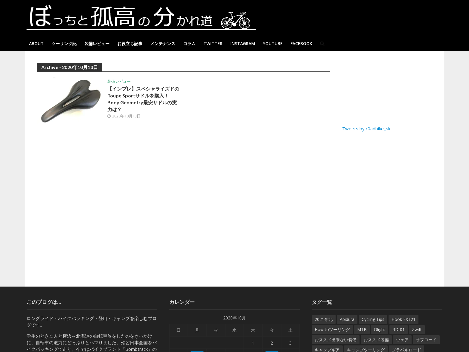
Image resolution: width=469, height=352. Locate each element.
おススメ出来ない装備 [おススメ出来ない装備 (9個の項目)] (336, 339)
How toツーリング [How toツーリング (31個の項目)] (332, 329)
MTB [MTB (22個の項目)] (362, 329)
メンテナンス (162, 43)
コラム (189, 43)
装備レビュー (96, 43)
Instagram (242, 43)
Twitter (213, 43)
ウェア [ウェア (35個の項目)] (402, 339)
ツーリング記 (64, 43)
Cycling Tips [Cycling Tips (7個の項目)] (373, 319)
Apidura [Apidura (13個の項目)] (347, 319)
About (36, 43)
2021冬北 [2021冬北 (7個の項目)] (324, 319)
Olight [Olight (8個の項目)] (379, 329)
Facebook (301, 43)
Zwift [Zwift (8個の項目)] (417, 329)
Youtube (273, 43)
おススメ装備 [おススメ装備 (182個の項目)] (376, 339)
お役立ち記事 (129, 43)
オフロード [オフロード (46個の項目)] (426, 339)
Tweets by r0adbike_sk (366, 128)
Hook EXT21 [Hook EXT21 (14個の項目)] (403, 319)
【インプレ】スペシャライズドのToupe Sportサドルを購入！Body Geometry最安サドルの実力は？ (143, 99)
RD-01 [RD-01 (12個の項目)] (398, 329)
